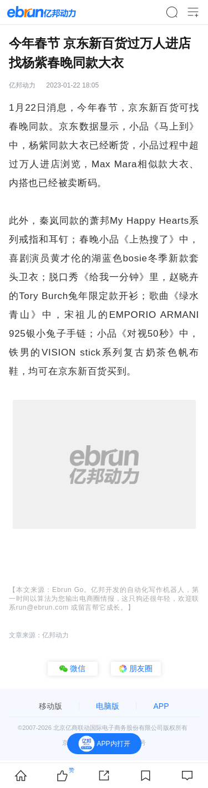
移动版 (50, 706)
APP (161, 706)
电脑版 (107, 706)
